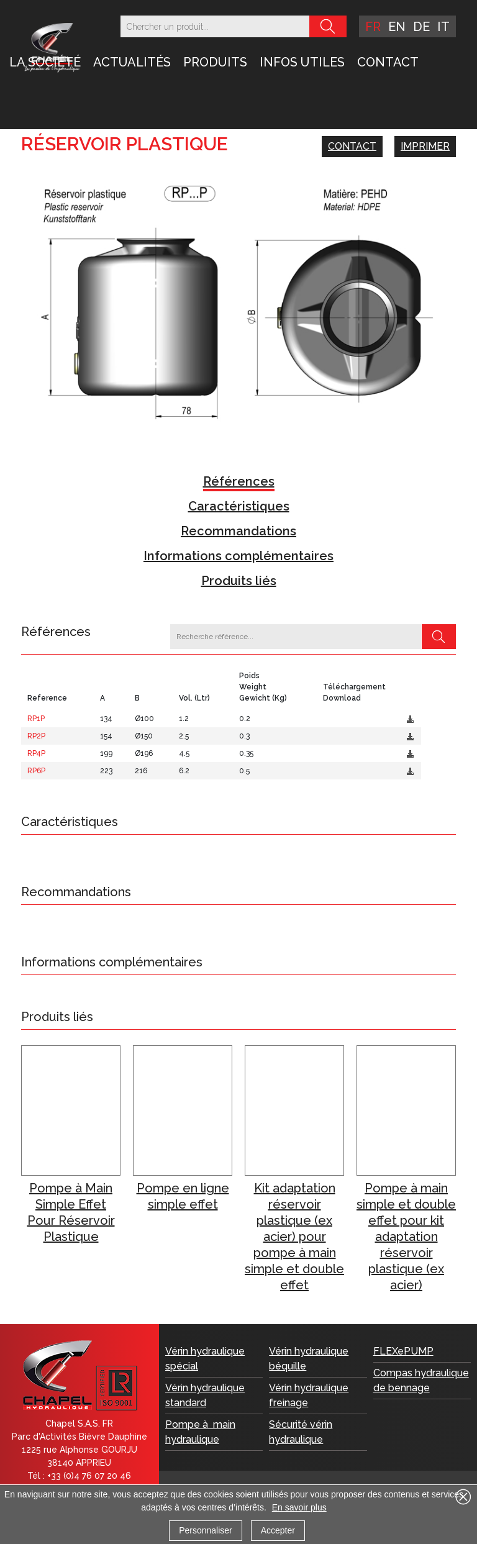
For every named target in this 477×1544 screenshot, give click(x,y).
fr (373, 26)
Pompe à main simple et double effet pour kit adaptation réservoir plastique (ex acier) (406, 1236)
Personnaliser (205, 1530)
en (397, 26)
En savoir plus (299, 1507)
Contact (388, 62)
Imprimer (425, 146)
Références (239, 481)
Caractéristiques (238, 506)
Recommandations (238, 531)
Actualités (132, 62)
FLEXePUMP (403, 1351)
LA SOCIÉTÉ (45, 62)
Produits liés (238, 580)
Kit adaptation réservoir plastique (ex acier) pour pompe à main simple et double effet (294, 1236)
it (443, 26)
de (421, 26)
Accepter (278, 1530)
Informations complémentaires (238, 555)
